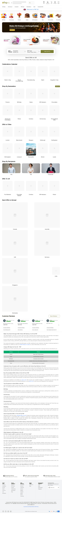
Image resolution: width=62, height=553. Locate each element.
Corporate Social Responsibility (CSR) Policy (31, 506)
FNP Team (13, 486)
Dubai (39, 484)
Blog (12, 491)
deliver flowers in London (25, 344)
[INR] (44, 3)
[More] (58, 3)
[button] (4, 6)
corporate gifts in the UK (21, 415)
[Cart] (51, 3)
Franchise (22, 496)
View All (57, 86)
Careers (12, 487)
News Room (13, 490)
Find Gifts (47, 51)
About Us (12, 484)
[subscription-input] (54, 487)
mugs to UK (23, 379)
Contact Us (31, 484)
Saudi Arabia (40, 487)
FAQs (30, 486)
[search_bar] (31, 2)
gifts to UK (31, 381)
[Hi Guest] (55, 3)
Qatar (39, 486)
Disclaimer (4, 493)
